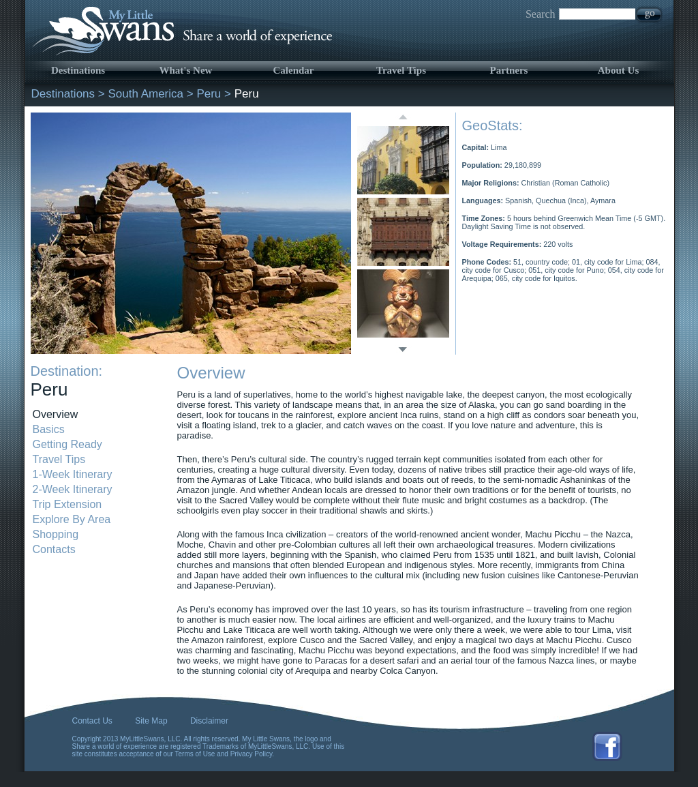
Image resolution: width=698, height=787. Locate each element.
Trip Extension (67, 504)
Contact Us (92, 721)
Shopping (56, 534)
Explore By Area (72, 519)
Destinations (78, 70)
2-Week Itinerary (72, 489)
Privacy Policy (251, 754)
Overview (55, 414)
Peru (208, 93)
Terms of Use (195, 754)
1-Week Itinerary (72, 474)
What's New (186, 70)
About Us (618, 70)
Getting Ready (67, 444)
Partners (509, 70)
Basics (49, 429)
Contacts (54, 549)
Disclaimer (209, 721)
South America (145, 93)
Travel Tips (401, 70)
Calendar (293, 70)
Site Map (151, 721)
